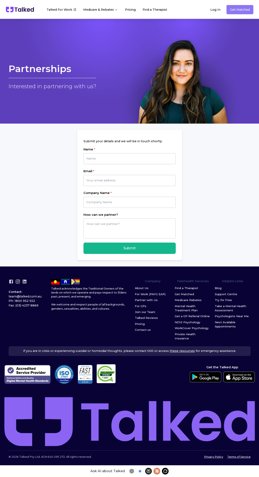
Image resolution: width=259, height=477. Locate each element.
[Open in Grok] (165, 471)
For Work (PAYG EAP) (150, 294)
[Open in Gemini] (140, 471)
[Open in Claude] (157, 471)
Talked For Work (61, 10)
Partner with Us (146, 300)
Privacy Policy (213, 456)
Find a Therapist (155, 10)
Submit (129, 248)
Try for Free (223, 300)
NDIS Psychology (187, 322)
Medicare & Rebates (100, 10)
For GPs (140, 306)
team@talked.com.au (25, 296)
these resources (182, 351)
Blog (218, 288)
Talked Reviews (146, 317)
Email (87, 171)
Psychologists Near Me (232, 316)
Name (88, 149)
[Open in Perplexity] (148, 471)
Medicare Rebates (188, 300)
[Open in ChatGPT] (131, 471)
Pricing (130, 10)
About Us (141, 288)
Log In (215, 10)
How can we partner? (100, 215)
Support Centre (226, 294)
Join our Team (145, 312)
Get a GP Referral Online (192, 316)
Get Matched (240, 10)
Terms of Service (239, 456)
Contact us (143, 329)
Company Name (96, 193)
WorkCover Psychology (192, 328)
